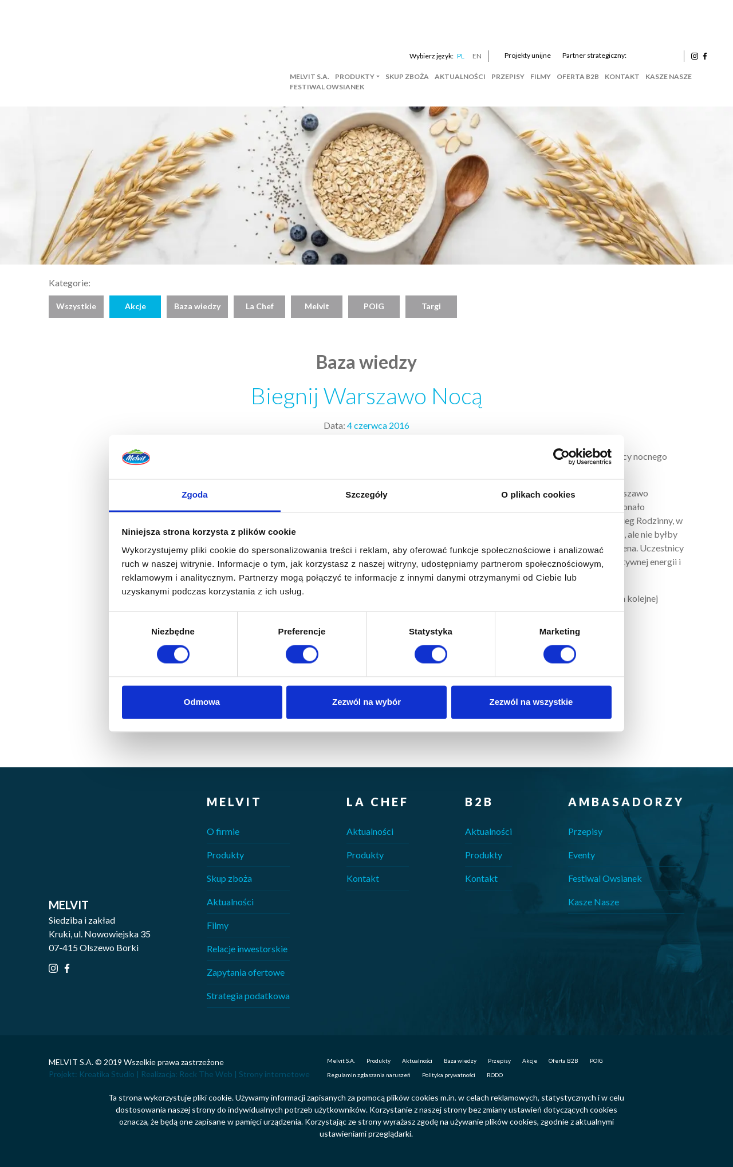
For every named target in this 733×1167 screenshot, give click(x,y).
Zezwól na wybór (366, 702)
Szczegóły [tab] (366, 494)
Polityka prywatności (448, 1074)
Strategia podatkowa (248, 995)
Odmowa (202, 702)
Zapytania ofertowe (246, 972)
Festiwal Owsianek (327, 86)
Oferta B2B (578, 76)
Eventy (581, 854)
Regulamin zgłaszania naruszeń (369, 1074)
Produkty (355, 76)
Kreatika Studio (107, 1074)
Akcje (135, 306)
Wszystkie (76, 306)
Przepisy (508, 76)
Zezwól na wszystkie (531, 702)
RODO (495, 1074)
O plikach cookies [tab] (538, 494)
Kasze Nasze (668, 76)
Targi (431, 306)
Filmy (540, 76)
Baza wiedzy (197, 306)
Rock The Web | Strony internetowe (244, 1074)
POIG (374, 306)
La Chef (260, 306)
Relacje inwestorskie (247, 948)
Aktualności (460, 76)
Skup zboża (407, 76)
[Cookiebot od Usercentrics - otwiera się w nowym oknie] (561, 457)
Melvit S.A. (309, 76)
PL (460, 56)
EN (477, 56)
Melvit (317, 306)
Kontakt (622, 76)
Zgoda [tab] (195, 494)
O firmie (223, 831)
